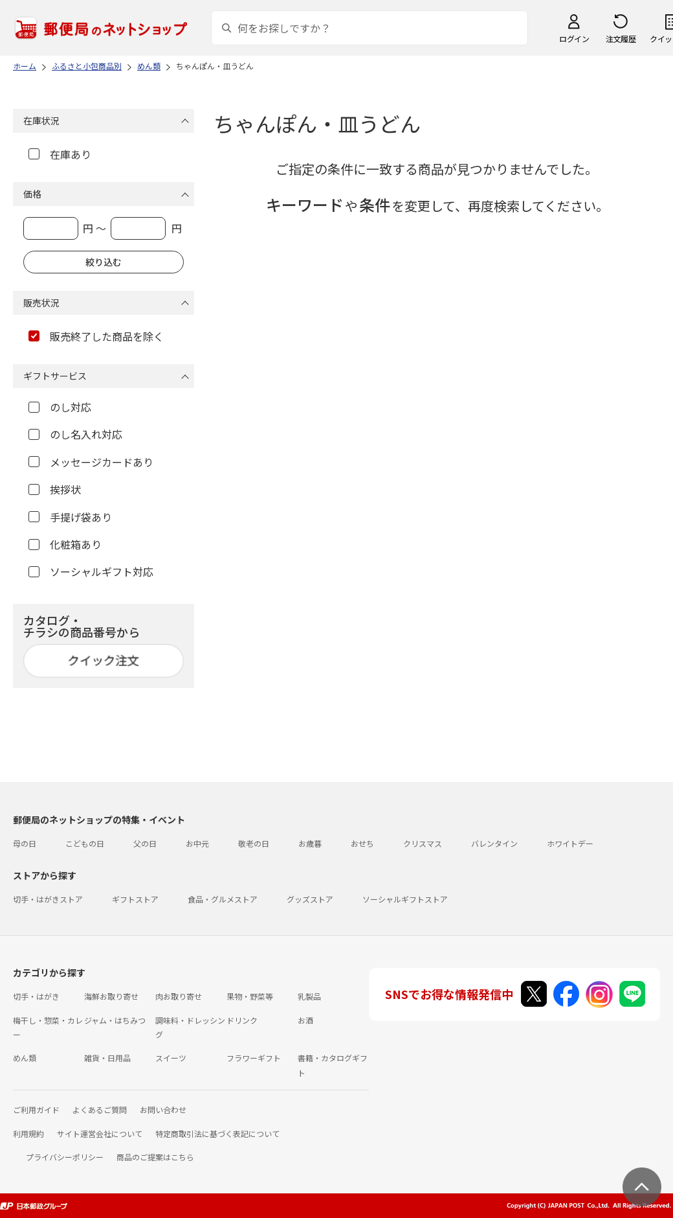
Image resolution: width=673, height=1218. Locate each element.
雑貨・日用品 (107, 1057)
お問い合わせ (163, 1109)
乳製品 (309, 996)
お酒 (305, 1020)
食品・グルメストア (223, 898)
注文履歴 (620, 38)
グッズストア (310, 898)
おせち (362, 843)
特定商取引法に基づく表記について (217, 1133)
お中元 (197, 843)
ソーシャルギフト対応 (90, 571)
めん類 (24, 1057)
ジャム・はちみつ (115, 1020)
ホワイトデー (570, 843)
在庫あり (59, 154)
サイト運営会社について (99, 1133)
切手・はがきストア (48, 898)
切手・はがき (36, 996)
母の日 (24, 843)
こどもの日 (84, 843)
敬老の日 (253, 843)
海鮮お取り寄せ (111, 996)
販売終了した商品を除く (96, 336)
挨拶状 (54, 489)
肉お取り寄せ (178, 996)
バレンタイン (494, 843)
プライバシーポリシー (65, 1156)
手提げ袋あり (70, 517)
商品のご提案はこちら (155, 1156)
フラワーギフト (253, 1057)
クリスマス (422, 843)
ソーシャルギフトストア (405, 898)
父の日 (145, 843)
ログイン (574, 38)
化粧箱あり (65, 544)
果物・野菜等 (249, 996)
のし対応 (59, 407)
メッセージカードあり (90, 462)
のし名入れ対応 (75, 434)
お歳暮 (310, 843)
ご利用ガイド (36, 1109)
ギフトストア (135, 898)
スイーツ (170, 1057)
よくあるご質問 (99, 1109)
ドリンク (242, 1020)
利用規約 (28, 1133)
